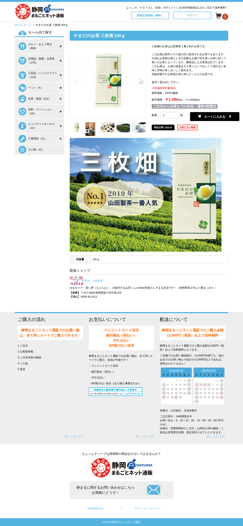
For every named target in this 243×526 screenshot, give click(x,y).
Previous (75, 80)
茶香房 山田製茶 (92, 280)
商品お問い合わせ (163, 127)
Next (140, 80)
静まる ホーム (23, 24)
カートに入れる (214, 116)
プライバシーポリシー (147, 508)
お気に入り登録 (187, 127)
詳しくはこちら (74, 436)
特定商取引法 (95, 508)
